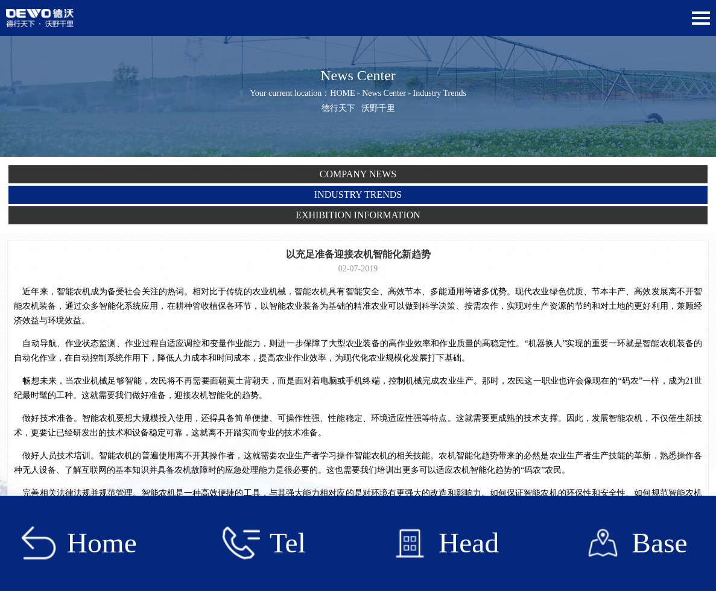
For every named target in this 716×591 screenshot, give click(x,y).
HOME (342, 93)
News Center (384, 93)
